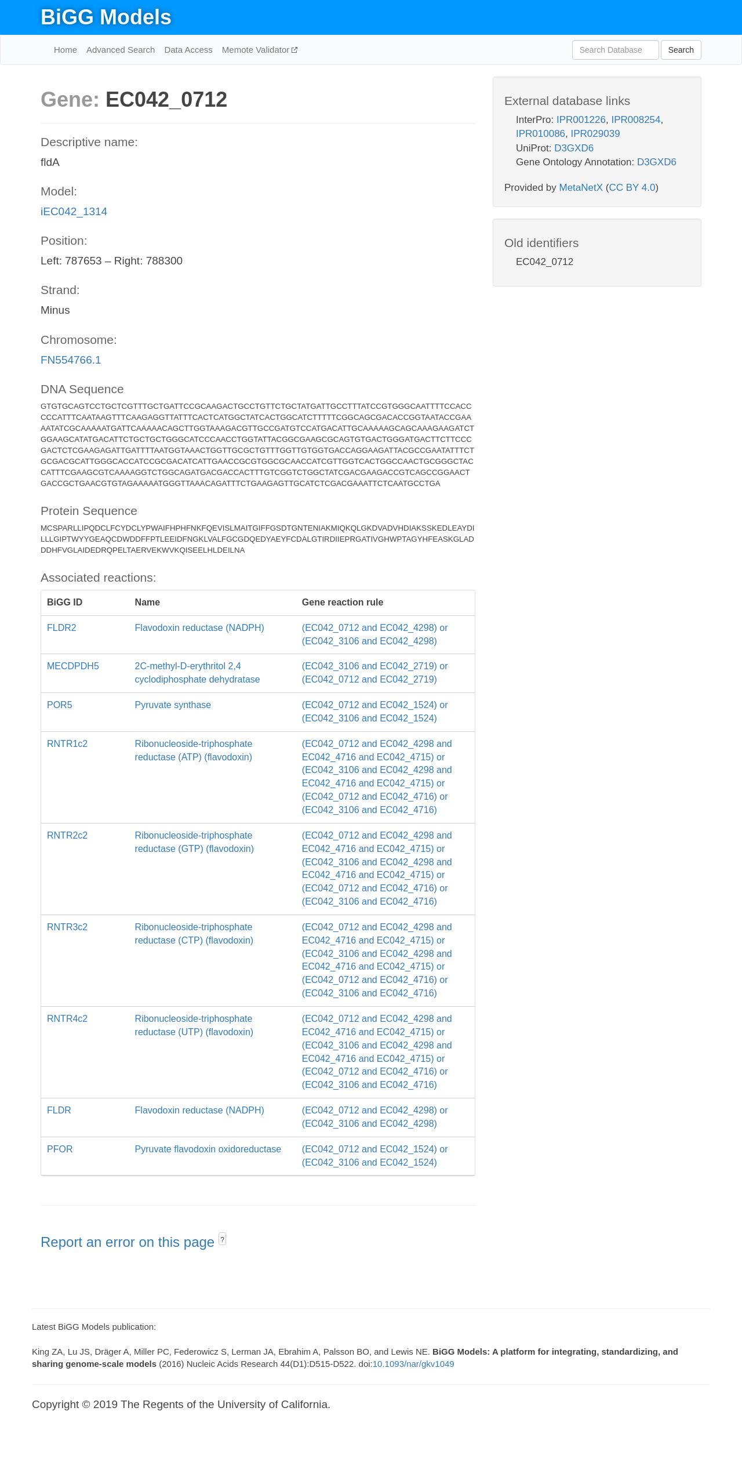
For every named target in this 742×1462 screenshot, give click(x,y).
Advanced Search (120, 50)
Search (681, 50)
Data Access (188, 50)
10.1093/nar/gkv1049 (413, 1364)
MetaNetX (581, 187)
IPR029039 (595, 133)
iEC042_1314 (74, 211)
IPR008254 (635, 119)
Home (65, 50)
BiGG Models (106, 17)
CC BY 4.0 (632, 187)
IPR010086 (540, 133)
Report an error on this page (130, 1242)
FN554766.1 (71, 360)
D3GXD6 (574, 148)
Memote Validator (257, 50)
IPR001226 (581, 119)
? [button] (222, 1240)
